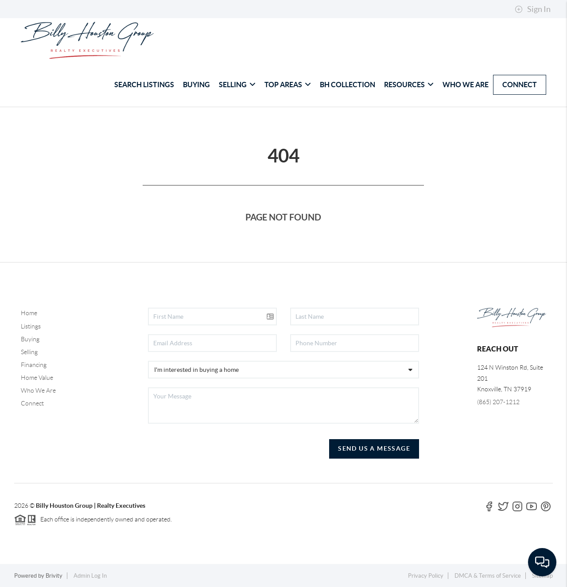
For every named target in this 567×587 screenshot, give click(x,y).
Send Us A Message (374, 448)
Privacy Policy (425, 575)
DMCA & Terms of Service (487, 575)
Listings (31, 326)
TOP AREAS (287, 85)
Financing (34, 364)
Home (29, 313)
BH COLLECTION (347, 85)
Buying (30, 339)
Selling (29, 351)
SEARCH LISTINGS (144, 85)
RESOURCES (409, 85)
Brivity (54, 575)
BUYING (196, 85)
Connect (32, 403)
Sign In (533, 9)
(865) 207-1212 (498, 401)
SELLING (237, 85)
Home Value (37, 377)
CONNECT (519, 85)
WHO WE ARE (466, 85)
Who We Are (38, 390)
